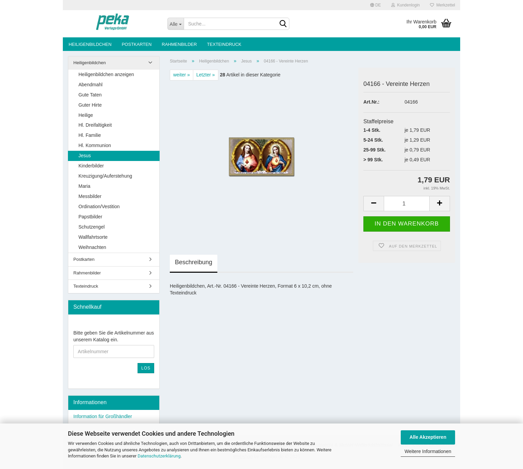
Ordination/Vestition (99, 206)
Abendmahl (90, 84)
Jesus (84, 155)
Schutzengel (91, 227)
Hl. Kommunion (94, 145)
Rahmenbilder (179, 44)
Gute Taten (90, 94)
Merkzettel (442, 5)
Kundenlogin (405, 5)
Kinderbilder (91, 165)
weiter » (181, 74)
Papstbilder (90, 216)
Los (145, 368)
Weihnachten (92, 247)
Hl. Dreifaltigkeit (95, 125)
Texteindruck (224, 44)
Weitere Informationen (427, 451)
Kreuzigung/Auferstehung (105, 176)
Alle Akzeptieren (428, 437)
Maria (84, 186)
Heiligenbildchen (90, 44)
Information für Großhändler (102, 416)
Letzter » (205, 74)
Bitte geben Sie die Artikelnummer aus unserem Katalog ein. (113, 336)
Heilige (85, 115)
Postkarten (136, 44)
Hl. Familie (89, 135)
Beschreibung (193, 262)
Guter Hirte (90, 105)
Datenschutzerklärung (159, 455)
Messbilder (90, 196)
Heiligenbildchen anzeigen (106, 74)
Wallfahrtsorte (93, 237)
